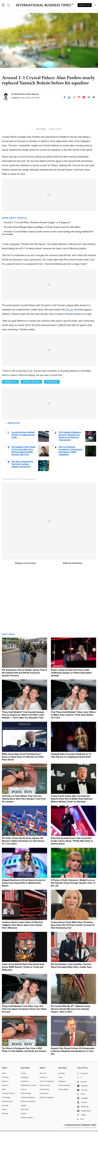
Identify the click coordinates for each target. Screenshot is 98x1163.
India (60, 1109)
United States (63, 1121)
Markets (5, 1113)
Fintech (23, 1145)
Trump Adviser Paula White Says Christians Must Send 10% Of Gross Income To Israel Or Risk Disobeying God (73, 957)
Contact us (43, 1109)
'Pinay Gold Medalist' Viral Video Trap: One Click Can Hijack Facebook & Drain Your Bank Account (24, 1041)
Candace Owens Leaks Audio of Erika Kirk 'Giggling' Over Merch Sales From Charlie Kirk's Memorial (22, 957)
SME (3, 1121)
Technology (6, 1129)
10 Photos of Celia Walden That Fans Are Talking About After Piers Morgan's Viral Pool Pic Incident (24, 831)
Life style (5, 1137)
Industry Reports (27, 1149)
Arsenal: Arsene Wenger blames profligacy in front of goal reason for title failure (42, 259)
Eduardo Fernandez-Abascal (26, 94)
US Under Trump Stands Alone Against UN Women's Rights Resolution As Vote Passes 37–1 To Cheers (23, 873)
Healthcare (25, 1113)
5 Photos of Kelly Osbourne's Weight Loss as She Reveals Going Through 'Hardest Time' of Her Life (73, 915)
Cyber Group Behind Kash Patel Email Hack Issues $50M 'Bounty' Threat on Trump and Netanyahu (23, 999)
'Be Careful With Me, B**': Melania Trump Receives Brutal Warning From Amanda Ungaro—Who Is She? (70, 1041)
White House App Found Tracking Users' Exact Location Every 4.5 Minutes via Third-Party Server (23, 789)
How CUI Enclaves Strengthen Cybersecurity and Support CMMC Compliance (70, 483)
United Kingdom (64, 1117)
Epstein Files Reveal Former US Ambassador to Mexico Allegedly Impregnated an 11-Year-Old (73, 1083)
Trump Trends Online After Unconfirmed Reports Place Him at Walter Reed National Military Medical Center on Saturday (71, 831)
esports (23, 1137)
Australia (61, 1105)
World (4, 1105)
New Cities (25, 1141)
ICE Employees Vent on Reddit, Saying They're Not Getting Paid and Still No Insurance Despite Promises (24, 705)
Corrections (44, 1125)
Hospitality (24, 1109)
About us (43, 1105)
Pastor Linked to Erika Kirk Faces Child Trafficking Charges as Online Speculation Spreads (71, 705)
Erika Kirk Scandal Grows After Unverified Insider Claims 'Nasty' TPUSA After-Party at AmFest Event (72, 873)
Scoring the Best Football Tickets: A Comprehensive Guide (23, 466)
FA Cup (69, 341)
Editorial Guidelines (72, 595)
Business (5, 1117)
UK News (5, 1109)
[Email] (89, 97)
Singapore (62, 1113)
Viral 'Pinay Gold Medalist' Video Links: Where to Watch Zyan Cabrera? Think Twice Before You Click (73, 747)
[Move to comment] (93, 97)
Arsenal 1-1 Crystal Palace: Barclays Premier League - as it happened (37, 254)
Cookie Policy (45, 1121)
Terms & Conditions (47, 1113)
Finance (24, 1121)
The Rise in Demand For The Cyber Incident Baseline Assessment (22, 496)
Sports (4, 1141)
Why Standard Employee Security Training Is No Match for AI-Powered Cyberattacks (70, 468)
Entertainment (7, 1133)
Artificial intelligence (28, 1129)
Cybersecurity (26, 1125)
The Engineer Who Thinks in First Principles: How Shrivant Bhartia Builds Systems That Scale (23, 483)
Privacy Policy (45, 1117)
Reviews (5, 1145)
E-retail (23, 1105)
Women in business (28, 1133)
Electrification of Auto (28, 1117)
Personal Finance (8, 1125)
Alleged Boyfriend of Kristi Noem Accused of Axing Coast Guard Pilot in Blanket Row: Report (23, 915)
